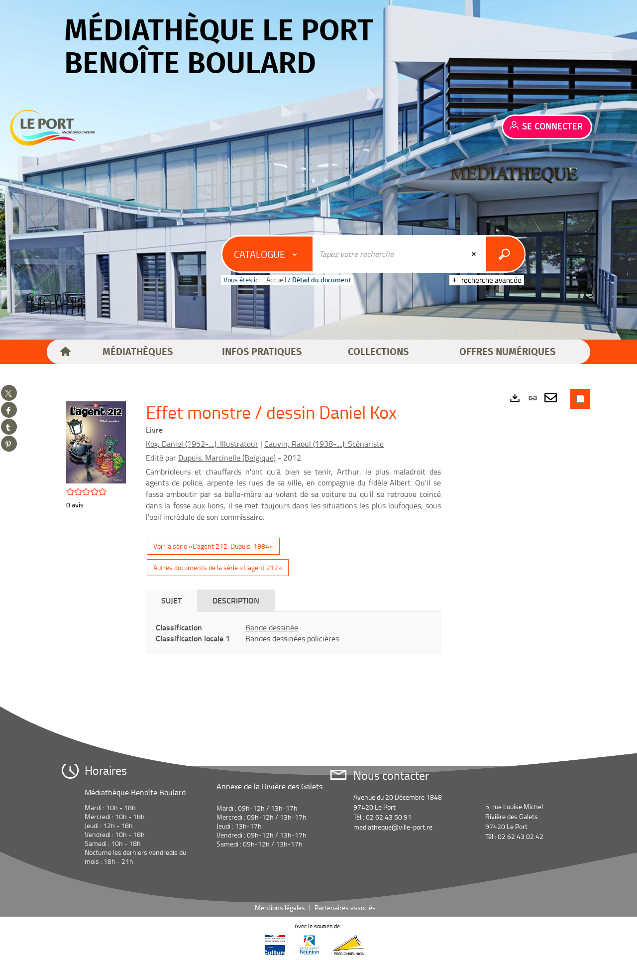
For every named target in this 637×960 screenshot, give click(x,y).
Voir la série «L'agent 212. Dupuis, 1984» (213, 546)
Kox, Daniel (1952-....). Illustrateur (202, 443)
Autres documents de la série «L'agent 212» (217, 567)
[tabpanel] (293, 633)
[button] (137, 352)
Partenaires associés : (347, 907)
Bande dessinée (271, 627)
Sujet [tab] (171, 600)
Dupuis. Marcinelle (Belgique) (227, 457)
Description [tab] (235, 600)
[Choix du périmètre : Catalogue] (267, 254)
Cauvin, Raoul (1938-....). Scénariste (324, 443)
